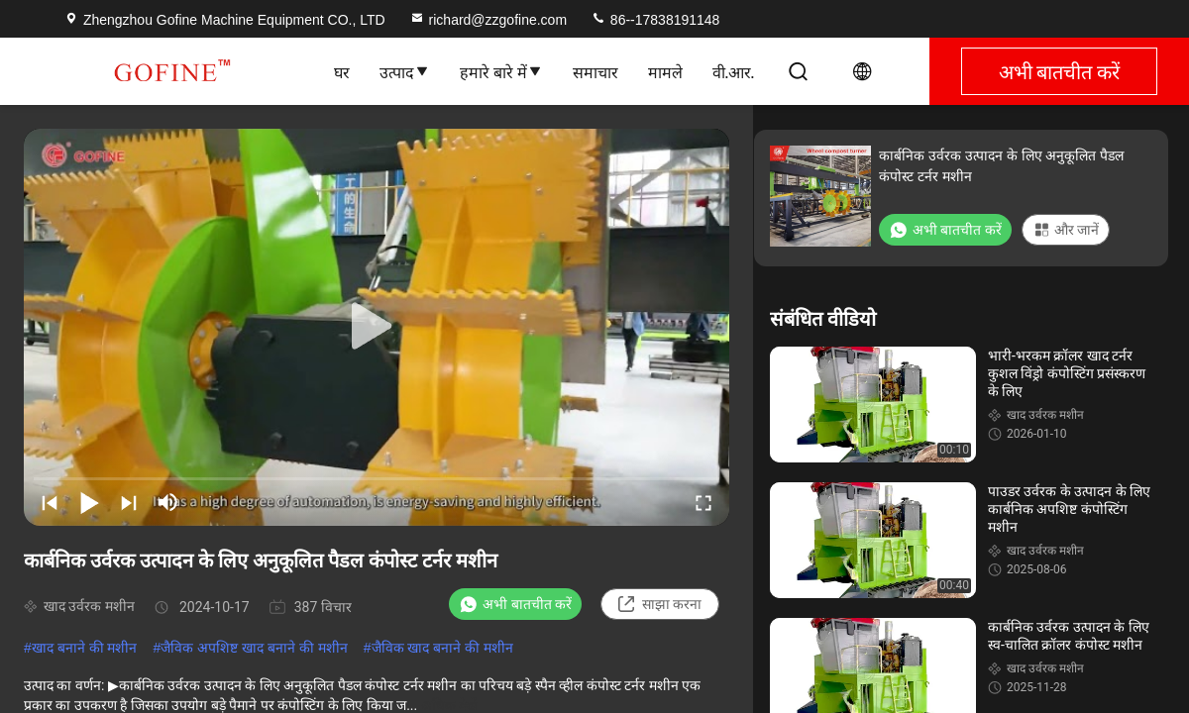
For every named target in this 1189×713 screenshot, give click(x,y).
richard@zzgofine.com (488, 20)
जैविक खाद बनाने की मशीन (443, 648)
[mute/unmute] (168, 502)
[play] (376, 327)
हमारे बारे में (501, 71)
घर (342, 71)
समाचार (595, 71)
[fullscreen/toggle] (703, 502)
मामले (665, 71)
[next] (129, 502)
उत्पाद (404, 71)
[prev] (49, 502)
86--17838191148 (655, 20)
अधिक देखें (449, 705)
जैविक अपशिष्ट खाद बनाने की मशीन (254, 648)
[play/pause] (89, 502)
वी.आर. (733, 71)
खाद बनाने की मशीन (85, 648)
